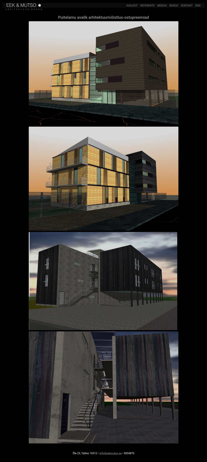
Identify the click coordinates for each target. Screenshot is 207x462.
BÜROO (173, 5)
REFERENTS (147, 5)
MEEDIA (162, 5)
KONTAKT (187, 5)
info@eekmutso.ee (110, 453)
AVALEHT (132, 5)
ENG (198, 5)
